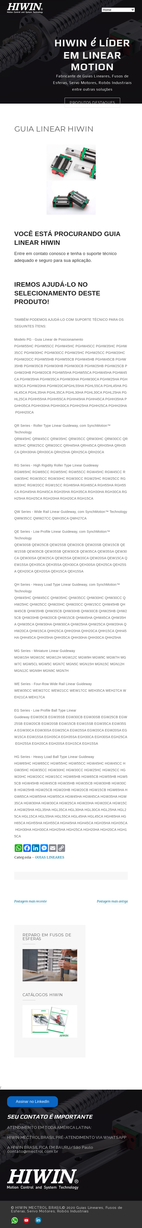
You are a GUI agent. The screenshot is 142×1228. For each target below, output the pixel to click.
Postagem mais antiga (112, 901)
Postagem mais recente (30, 901)
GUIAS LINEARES (49, 857)
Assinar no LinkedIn (32, 1102)
